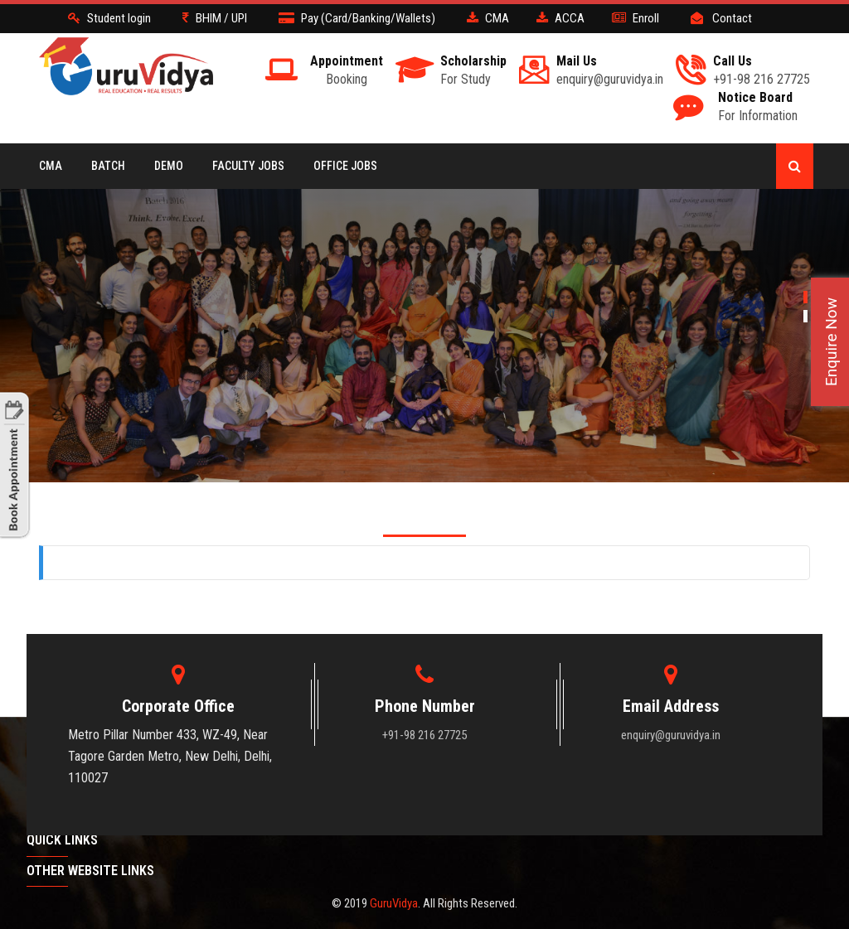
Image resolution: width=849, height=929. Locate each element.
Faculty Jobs (248, 165)
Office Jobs (345, 165)
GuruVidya (394, 903)
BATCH (108, 165)
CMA (50, 165)
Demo (168, 165)
